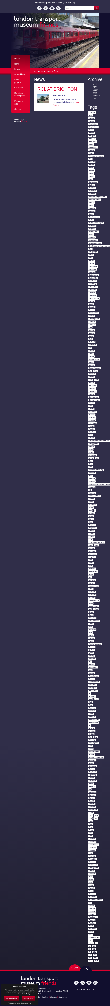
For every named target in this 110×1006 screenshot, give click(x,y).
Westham (92, 923)
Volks (91, 891)
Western (92, 920)
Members (92, 568)
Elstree (91, 382)
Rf (89, 693)
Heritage (92, 481)
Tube (90, 853)
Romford (92, 711)
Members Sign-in (43, 3)
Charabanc (92, 289)
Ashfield (92, 162)
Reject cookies (28, 998)
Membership (93, 571)
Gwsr (91, 464)
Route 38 (92, 716)
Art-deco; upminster (96, 156)
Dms (95, 371)
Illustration (92, 504)
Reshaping (92, 688)
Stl (90, 789)
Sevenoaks (93, 766)
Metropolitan (93, 586)
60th (90, 115)
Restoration (93, 690)
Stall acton (92, 781)
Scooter (91, 754)
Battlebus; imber (95, 199)
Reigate (91, 679)
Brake (91, 220)
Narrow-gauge (94, 600)
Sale (90, 746)
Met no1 (91, 583)
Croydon (92, 324)
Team (91, 821)
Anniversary (93, 147)
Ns (90, 609)
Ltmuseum (92, 554)
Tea (95, 818)
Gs (97, 458)
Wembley (92, 914)
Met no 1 (92, 580)
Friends (91, 438)
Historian (92, 493)
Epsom (91, 403)
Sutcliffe (92, 804)
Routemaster (93, 722)
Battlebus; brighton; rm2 (97, 197)
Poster (91, 635)
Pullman (92, 647)
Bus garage (93, 252)
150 (90, 955)
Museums (92, 595)
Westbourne (93, 917)
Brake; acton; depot (96, 223)
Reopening (92, 685)
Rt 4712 (91, 728)
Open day (92, 618)
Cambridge (93, 269)
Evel (90, 406)
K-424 (91, 516)
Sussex (91, 798)
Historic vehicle (94, 496)
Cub (90, 327)
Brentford (92, 226)
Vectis (91, 879)
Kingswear (92, 528)
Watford (91, 905)
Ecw (96, 380)
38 (94, 946)
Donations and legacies (19, 94)
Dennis (91, 351)
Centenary (92, 284)
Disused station (94, 368)
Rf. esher (92, 696)
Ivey (90, 510)
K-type (91, 519)
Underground (93, 868)
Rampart (92, 659)
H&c (90, 467)
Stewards (92, 786)
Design (91, 356)
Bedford (91, 202)
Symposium (93, 809)
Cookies (45, 997)
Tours (91, 830)
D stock (91, 330)
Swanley (92, 807)
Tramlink (92, 839)
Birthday (92, 208)
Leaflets (91, 534)
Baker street (93, 182)
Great (91, 449)
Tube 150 (92, 856)
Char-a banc (93, 287)
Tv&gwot (92, 862)
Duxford (91, 377)
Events (17, 69)
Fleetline (92, 432)
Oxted (91, 624)
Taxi (90, 818)
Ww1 (90, 934)
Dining (91, 362)
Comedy (92, 307)
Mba (90, 566)
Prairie (91, 641)
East (90, 380)
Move (91, 589)
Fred (90, 435)
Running (92, 740)
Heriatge (92, 478)
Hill (90, 490)
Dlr (90, 371)
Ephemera (92, 391)
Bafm (91, 179)
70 (89, 952)
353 (95, 955)
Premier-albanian (95, 644)
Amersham (92, 141)
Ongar (91, 612)
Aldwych (92, 136)
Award (91, 167)
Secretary (92, 760)
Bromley (92, 237)
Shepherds (92, 772)
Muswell (92, 597)
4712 (90, 961)
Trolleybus (92, 847)
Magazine (92, 557)
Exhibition (92, 411)
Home (48, 71)
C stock (91, 263)
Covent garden (94, 319)
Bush (91, 258)
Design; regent (94, 359)
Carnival (92, 272)
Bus (90, 249)
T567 (90, 815)
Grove (91, 458)
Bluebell (92, 211)
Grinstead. (92, 455)
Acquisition (93, 124)
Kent (90, 522)
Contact (17, 109)
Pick (90, 632)
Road (91, 705)
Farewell (92, 420)
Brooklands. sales (95, 243)
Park (90, 626)
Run (95, 737)
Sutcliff (91, 801)
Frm (90, 444)
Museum (92, 592)
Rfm (90, 699)
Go (97, 8)
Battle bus (92, 191)
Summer (92, 795)
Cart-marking (93, 275)
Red (90, 670)
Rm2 (90, 702)
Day (90, 348)
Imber (91, 507)
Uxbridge (92, 873)
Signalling (92, 775)
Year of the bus (94, 937)
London (91, 548)
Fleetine (91, 429)
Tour (90, 827)
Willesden (92, 929)
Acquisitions (19, 74)
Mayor (91, 563)
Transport (92, 841)
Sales (91, 749)
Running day (93, 743)
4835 (96, 961)
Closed (91, 301)
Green (91, 452)
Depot (91, 353)
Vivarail (91, 888)
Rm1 (96, 699)
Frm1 (96, 444)
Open (91, 615)
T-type (91, 812)
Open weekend (94, 621)
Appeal (91, 150)
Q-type (91, 653)
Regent (91, 673)
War (90, 902)
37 (89, 946)
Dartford (92, 342)
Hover (91, 502)
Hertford (92, 487)
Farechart (92, 417)
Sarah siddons (94, 751)
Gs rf (90, 461)
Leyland (91, 536)
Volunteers (92, 897)
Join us (70, 3)
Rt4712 (91, 734)
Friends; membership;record (99, 441)
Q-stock (91, 650)
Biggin (91, 205)
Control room (93, 313)
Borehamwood (94, 217)
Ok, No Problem (11, 998)
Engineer (92, 388)
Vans (90, 876)
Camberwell (93, 266)
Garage (91, 446)
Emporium (92, 385)
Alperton (92, 138)
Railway (91, 656)
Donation (92, 374)
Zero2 (91, 943)
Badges (91, 176)
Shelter (91, 769)
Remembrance (94, 682)
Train (90, 833)
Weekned (92, 911)
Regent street (93, 676)
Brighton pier (93, 231)
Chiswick (92, 292)
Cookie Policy (26, 994)
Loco (96, 545)
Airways (91, 133)
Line (90, 539)
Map (90, 560)
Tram (90, 836)
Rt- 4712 (92, 731)
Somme (91, 778)
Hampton (92, 473)
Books (91, 214)
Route (91, 714)
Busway (91, 260)
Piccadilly (92, 629)
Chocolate (92, 295)
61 (94, 949)
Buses (91, 255)
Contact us (63, 997)
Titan (90, 824)
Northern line (93, 606)
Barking (91, 185)
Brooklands (93, 240)
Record (91, 664)
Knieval (91, 531)
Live (90, 545)
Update (91, 871)
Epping (91, 394)
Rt (89, 725)
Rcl (90, 661)
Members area (18, 102)
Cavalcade (92, 281)
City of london (94, 298)
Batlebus (92, 188)
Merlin (91, 574)
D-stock (91, 333)
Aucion (91, 165)
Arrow (91, 153)
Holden (91, 499)
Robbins (92, 708)
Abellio (91, 118)
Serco (91, 763)
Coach (91, 304)
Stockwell (92, 792)
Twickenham (93, 865)
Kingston (92, 525)
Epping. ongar (94, 400)
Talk (96, 815)
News (56, 71)
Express (92, 414)
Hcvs (90, 475)
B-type (91, 173)
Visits (91, 885)
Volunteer (92, 894)
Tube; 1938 (92, 859)
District (91, 365)
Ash (90, 159)
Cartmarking (93, 278)
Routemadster (94, 719)
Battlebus (92, 194)
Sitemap (53, 997)
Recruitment (93, 667)
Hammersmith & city (96, 470)
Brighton (92, 229)
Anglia (91, 144)
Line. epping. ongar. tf (96, 542)
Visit (90, 882)
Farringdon (93, 423)
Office (95, 609)
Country (91, 316)
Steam (91, 783)
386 (90, 958)
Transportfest (93, 844)
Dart (90, 339)
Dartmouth (92, 345)
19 (96, 943)
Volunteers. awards (95, 900)
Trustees (92, 850)
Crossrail (92, 321)
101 (94, 952)
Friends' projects (17, 81)
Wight (91, 926)
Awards (91, 170)
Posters (91, 638)
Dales (91, 336)
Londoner (92, 551)
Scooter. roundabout (96, 757)
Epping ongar (93, 397)
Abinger (91, 121)
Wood (91, 931)
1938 (95, 958)
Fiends (91, 426)
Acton (91, 130)
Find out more (12, 1003)
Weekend (92, 908)
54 (89, 949)
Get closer (18, 88)
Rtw (90, 737)
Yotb (90, 940)
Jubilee (91, 513)
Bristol (91, 234)
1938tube (92, 112)
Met (90, 577)
